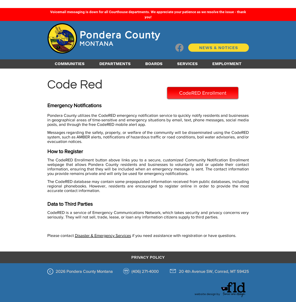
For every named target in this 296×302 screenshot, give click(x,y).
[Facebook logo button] (179, 48)
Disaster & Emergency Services (103, 235)
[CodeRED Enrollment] (202, 93)
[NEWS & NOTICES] (218, 48)
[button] (115, 63)
